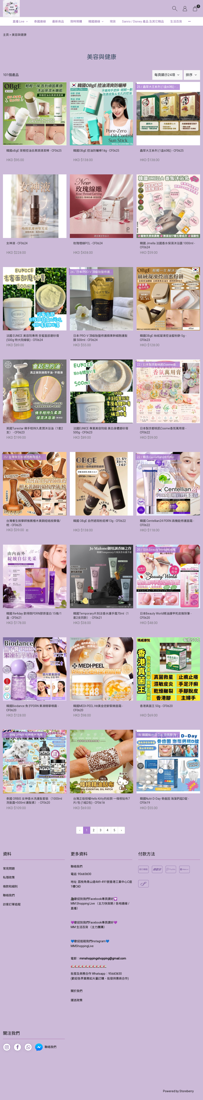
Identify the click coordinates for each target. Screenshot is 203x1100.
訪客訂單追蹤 (12, 904)
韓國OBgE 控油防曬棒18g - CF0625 (96, 150)
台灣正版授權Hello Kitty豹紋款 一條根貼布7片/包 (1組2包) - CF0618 (101, 801)
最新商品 (58, 21)
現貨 (113, 21)
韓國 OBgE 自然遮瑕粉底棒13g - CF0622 (99, 521)
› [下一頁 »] (121, 830)
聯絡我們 (9, 895)
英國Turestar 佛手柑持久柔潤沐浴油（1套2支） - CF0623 (34, 430)
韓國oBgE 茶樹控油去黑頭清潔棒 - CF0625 (34, 150)
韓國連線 (94, 21)
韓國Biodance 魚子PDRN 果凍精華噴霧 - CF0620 (32, 708)
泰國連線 (40, 21)
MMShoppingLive (82, 946)
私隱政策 (9, 877)
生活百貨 (176, 21)
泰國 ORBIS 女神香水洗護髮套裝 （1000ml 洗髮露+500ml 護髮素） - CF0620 (34, 801)
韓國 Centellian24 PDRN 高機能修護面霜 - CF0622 (167, 523)
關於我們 (76, 991)
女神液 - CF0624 (17, 243)
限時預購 (76, 21)
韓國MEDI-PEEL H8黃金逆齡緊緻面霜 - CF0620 (98, 708)
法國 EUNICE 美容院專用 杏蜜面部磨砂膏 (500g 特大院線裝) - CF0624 (32, 338)
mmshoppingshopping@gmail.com (103, 958)
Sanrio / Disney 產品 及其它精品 (143, 21)
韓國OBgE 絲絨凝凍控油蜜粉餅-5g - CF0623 (163, 338)
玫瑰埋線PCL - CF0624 (88, 243)
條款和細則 (10, 886)
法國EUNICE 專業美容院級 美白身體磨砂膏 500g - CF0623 (100, 430)
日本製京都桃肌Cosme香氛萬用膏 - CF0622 (163, 430)
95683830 (84, 874)
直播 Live (18, 21)
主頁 (6, 34)
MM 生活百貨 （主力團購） (88, 927)
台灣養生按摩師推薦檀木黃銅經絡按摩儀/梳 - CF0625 (33, 523)
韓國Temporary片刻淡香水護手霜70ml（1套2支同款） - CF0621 (101, 615)
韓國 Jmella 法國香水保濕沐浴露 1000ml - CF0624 (167, 245)
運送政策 (76, 1000)
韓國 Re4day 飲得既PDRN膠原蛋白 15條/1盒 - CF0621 (34, 615)
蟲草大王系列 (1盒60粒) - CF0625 (162, 150)
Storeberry (186, 1091)
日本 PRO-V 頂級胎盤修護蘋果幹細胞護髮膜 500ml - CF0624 (100, 338)
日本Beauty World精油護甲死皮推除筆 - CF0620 (166, 615)
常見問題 (9, 868)
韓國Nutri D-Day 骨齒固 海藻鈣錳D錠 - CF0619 (164, 801)
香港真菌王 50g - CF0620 (156, 706)
